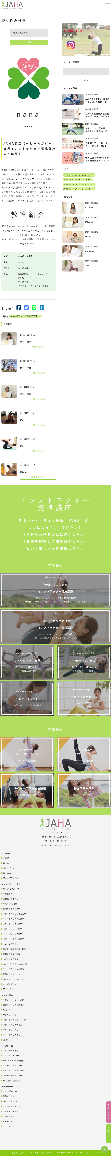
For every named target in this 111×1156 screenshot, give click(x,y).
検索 (28, 42)
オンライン (7, 1126)
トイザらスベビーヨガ (11, 1065)
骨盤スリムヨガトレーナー (13, 974)
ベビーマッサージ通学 (11, 929)
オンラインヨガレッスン (12, 1000)
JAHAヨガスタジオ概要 (12, 1060)
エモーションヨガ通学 (11, 924)
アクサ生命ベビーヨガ (11, 1075)
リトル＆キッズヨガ (10, 1035)
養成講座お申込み (9, 899)
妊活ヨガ (6, 1010)
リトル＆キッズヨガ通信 (12, 969)
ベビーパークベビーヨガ (12, 1070)
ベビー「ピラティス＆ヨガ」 (14, 964)
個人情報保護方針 (9, 878)
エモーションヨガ (9, 1030)
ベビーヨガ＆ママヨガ (11, 1025)
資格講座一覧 (108, 1112)
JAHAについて (8, 863)
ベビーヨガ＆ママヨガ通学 (13, 914)
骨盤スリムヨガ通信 (10, 954)
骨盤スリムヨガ (8, 1096)
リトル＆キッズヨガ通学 (12, 919)
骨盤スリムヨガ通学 (10, 909)
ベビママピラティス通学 (12, 939)
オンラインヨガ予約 (10, 1055)
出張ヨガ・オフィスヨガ (12, 1005)
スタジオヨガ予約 (9, 1050)
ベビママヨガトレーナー (12, 979)
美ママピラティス (9, 1111)
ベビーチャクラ (8, 1121)
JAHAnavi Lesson (10, 1080)
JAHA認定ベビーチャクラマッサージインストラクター (81, 184)
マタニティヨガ (8, 1015)
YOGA (4, 1040)
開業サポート (7, 989)
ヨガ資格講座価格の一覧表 (13, 949)
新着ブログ (108, 1133)
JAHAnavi (6, 873)
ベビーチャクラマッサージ (13, 1020)
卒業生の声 (7, 894)
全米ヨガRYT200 (9, 904)
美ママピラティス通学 (11, 934)
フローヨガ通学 (8, 944)
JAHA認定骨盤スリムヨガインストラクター (77, 180)
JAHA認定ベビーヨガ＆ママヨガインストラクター (26, 316)
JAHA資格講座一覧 (10, 889)
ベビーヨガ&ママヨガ (11, 1101)
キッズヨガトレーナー (11, 984)
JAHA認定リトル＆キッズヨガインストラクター (79, 189)
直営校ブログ (7, 868)
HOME (5, 858)
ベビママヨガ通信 (9, 959)
